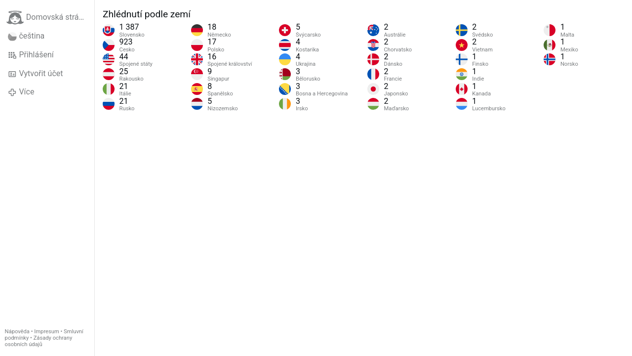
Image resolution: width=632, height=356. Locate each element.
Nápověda (17, 331)
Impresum (46, 331)
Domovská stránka (48, 17)
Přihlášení (31, 55)
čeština (26, 36)
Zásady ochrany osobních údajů (39, 341)
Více (21, 92)
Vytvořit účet (35, 74)
